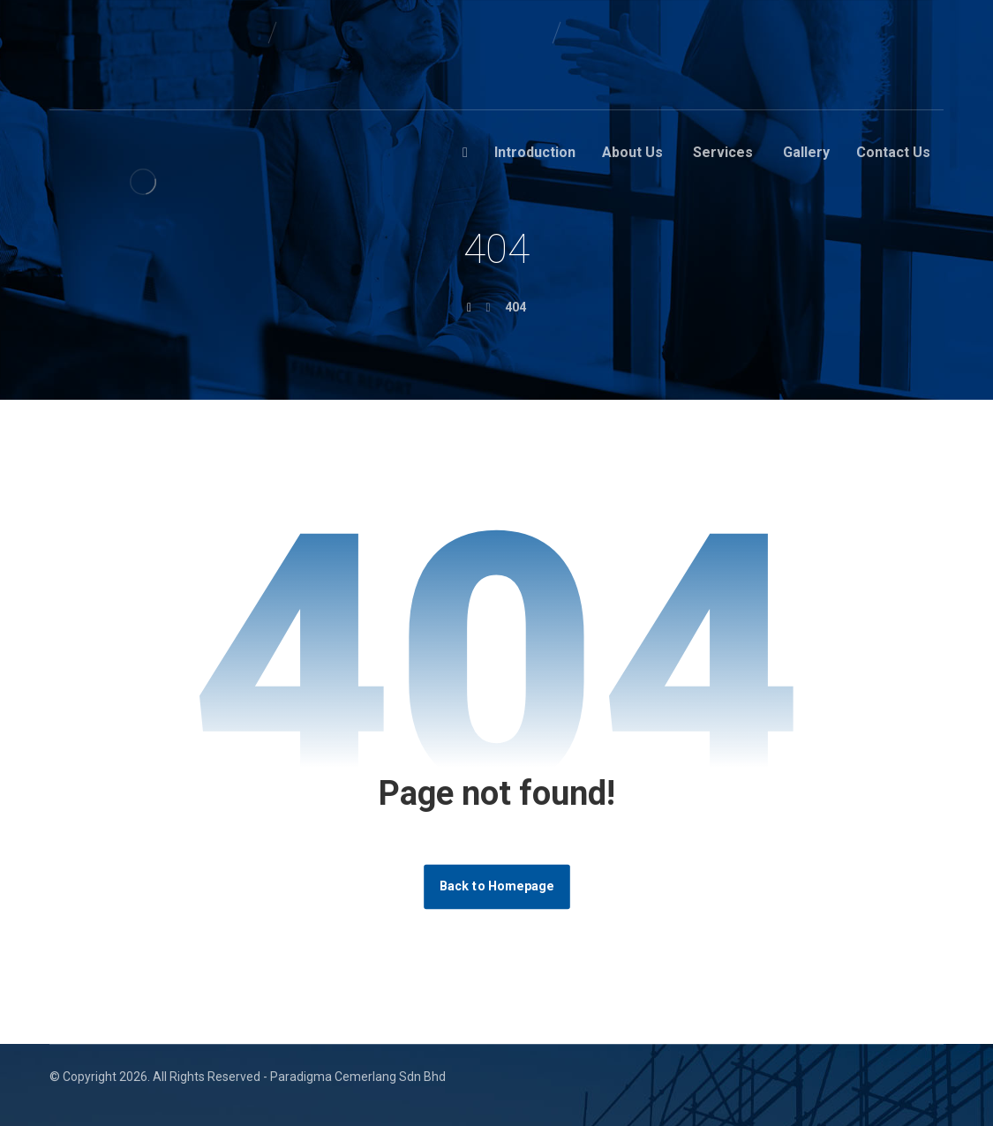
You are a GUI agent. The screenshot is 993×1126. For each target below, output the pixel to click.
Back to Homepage (497, 886)
